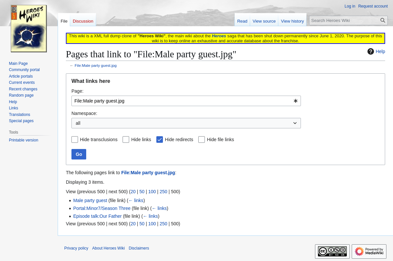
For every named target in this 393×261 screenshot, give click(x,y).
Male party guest (90, 200)
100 (152, 191)
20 (133, 191)
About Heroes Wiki (108, 248)
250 (163, 191)
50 (142, 191)
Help (375, 51)
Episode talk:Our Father (97, 216)
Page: (77, 91)
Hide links (141, 139)
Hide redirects (179, 139)
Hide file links (220, 139)
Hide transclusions (98, 139)
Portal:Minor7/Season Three (101, 208)
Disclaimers (139, 248)
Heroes (219, 35)
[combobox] (186, 101)
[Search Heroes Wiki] (348, 20)
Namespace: (84, 113)
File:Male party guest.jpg (96, 65)
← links (135, 200)
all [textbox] (78, 123)
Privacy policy (76, 248)
